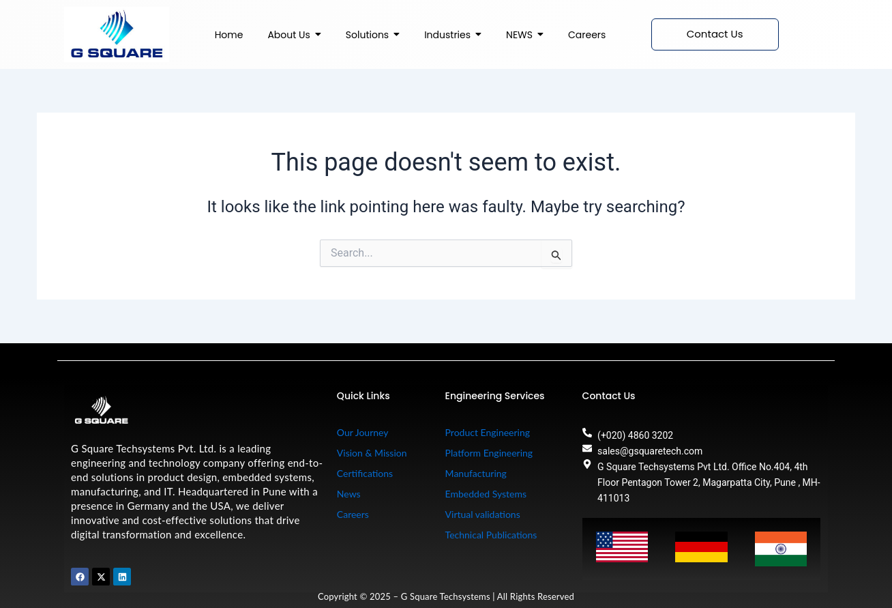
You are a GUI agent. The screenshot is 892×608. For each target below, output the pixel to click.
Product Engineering (487, 432)
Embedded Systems (485, 494)
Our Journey (363, 432)
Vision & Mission (372, 453)
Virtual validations (482, 514)
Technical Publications (491, 534)
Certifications (365, 473)
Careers (353, 514)
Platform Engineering (489, 453)
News (349, 494)
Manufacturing (476, 473)
